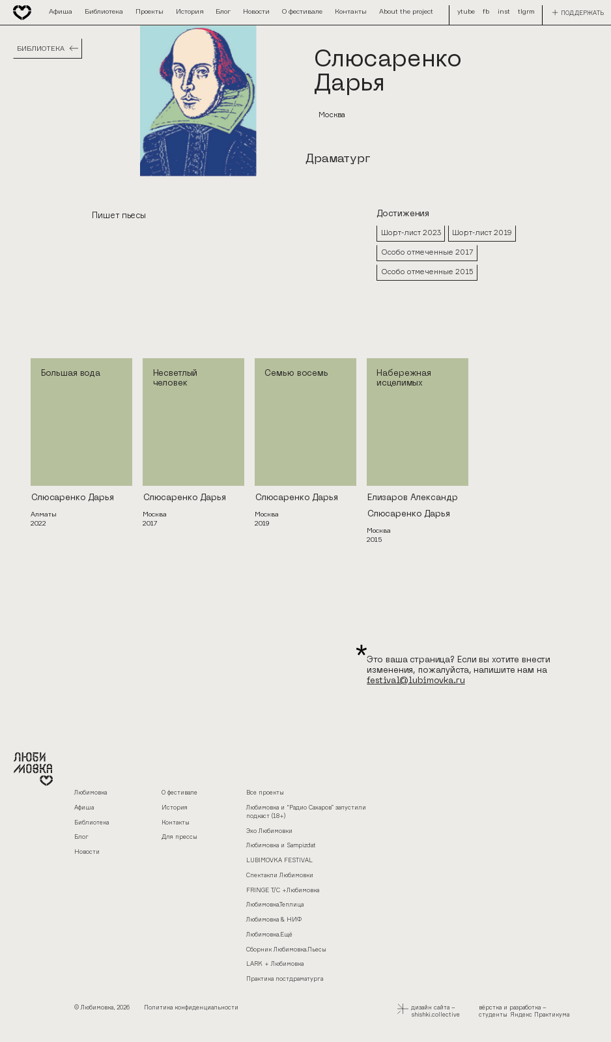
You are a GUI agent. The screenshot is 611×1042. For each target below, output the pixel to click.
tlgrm (526, 11)
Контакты (351, 11)
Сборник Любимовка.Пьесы (286, 949)
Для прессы (179, 836)
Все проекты (265, 792)
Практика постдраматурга (284, 978)
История (190, 11)
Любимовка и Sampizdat (281, 845)
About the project (406, 11)
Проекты (149, 11)
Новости (256, 11)
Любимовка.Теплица (275, 904)
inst (478, 11)
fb (460, 11)
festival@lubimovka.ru (415, 681)
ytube (501, 11)
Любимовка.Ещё (269, 934)
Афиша (60, 11)
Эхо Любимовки (269, 830)
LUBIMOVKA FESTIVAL (279, 860)
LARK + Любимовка (275, 963)
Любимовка (90, 792)
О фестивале (302, 11)
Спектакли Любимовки (279, 875)
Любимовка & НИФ (274, 919)
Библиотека (104, 11)
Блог (223, 11)
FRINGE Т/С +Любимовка (282, 890)
